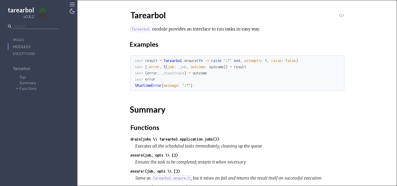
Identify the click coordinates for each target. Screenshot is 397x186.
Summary (27, 82)
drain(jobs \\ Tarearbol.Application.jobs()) (174, 139)
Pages (18, 39)
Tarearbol (24, 68)
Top (22, 76)
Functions (28, 88)
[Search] (36, 26)
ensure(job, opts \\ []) (154, 155)
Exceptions (24, 53)
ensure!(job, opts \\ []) (155, 171)
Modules (21, 46)
